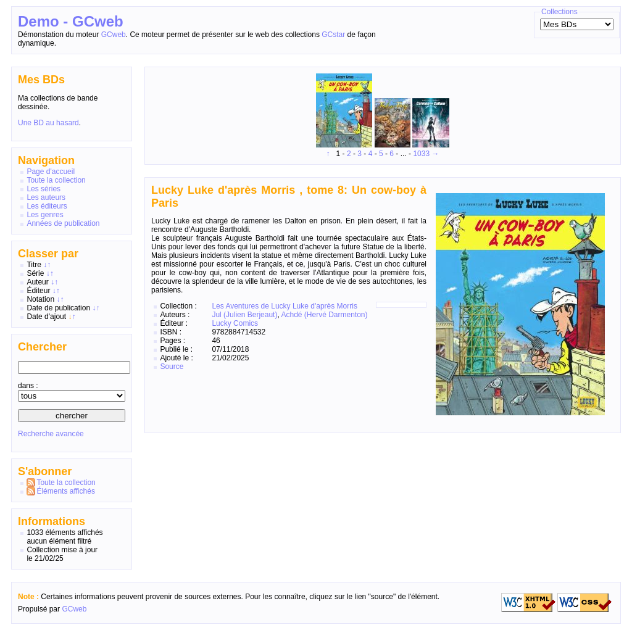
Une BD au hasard (48, 122)
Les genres (45, 214)
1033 (421, 153)
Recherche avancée (51, 433)
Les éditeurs (47, 206)
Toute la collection (56, 180)
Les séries (43, 188)
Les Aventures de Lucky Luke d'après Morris (284, 306)
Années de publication (63, 223)
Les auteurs (46, 197)
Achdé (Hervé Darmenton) (324, 314)
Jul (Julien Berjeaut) (244, 314)
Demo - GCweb (70, 21)
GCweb (113, 34)
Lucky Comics (235, 323)
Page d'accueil (51, 171)
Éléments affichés (65, 491)
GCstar (333, 34)
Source (171, 366)
